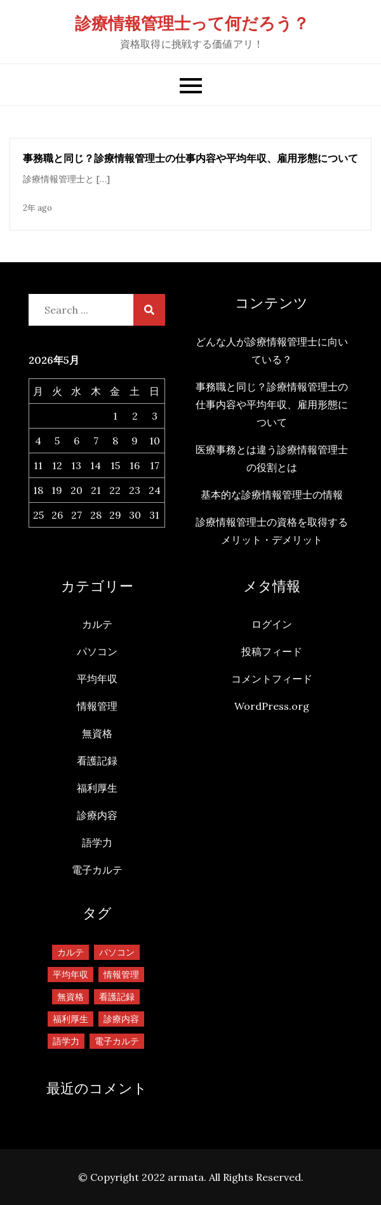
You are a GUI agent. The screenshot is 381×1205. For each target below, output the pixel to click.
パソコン (97, 651)
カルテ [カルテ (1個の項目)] (70, 952)
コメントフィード (271, 678)
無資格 (97, 733)
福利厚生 (97, 788)
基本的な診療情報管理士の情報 (272, 494)
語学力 (97, 842)
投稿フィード (271, 651)
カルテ (97, 624)
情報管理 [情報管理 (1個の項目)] (121, 974)
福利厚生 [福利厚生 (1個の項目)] (70, 1019)
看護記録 (97, 760)
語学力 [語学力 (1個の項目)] (66, 1041)
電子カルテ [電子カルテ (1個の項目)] (117, 1041)
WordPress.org (271, 706)
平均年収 (97, 678)
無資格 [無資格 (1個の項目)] (70, 996)
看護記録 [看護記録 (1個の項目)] (117, 996)
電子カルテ (97, 869)
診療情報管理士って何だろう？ (192, 23)
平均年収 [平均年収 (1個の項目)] (70, 974)
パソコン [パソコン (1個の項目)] (117, 952)
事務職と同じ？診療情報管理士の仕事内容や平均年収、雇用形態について (190, 158)
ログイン (271, 624)
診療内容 (97, 815)
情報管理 (97, 706)
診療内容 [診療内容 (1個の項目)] (121, 1019)
